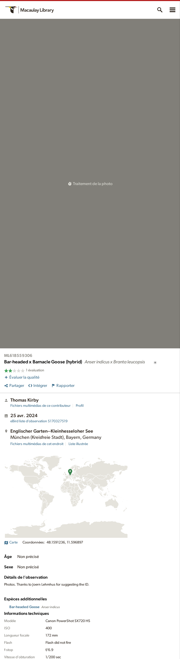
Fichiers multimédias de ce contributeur (40, 406)
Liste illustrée (78, 444)
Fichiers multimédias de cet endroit (36, 444)
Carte (11, 542)
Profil (80, 406)
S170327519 (39, 421)
